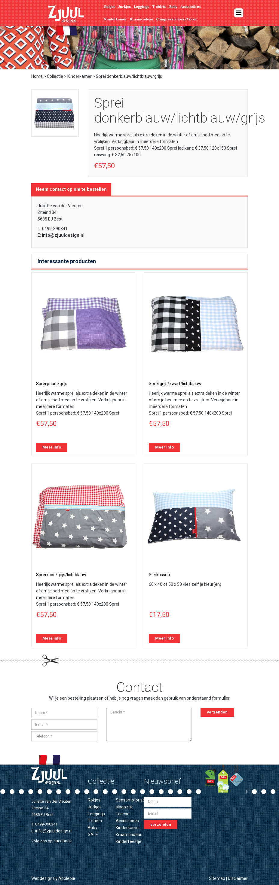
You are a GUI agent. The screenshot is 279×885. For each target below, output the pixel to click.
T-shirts (159, 6)
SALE (93, 834)
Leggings (141, 6)
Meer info (51, 447)
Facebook (63, 840)
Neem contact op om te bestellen (71, 189)
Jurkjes (124, 6)
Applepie (66, 878)
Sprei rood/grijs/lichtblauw (61, 574)
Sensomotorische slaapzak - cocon (132, 807)
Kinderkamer (115, 19)
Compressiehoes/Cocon (177, 19)
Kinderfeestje (128, 841)
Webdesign (41, 878)
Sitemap (217, 878)
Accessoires (190, 6)
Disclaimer (238, 878)
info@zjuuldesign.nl (63, 235)
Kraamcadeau (141, 19)
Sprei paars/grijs (51, 383)
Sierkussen (159, 574)
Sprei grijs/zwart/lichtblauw (175, 383)
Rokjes (109, 6)
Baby (173, 6)
